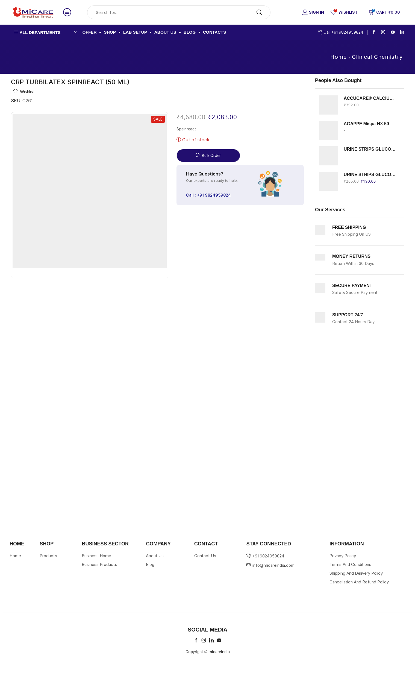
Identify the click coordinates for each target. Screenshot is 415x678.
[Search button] (259, 12)
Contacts (214, 32)
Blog (190, 32)
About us (165, 32)
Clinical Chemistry (377, 57)
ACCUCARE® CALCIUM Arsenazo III (371, 98)
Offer (90, 32)
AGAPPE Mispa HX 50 (366, 123)
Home (338, 57)
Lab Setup (135, 32)
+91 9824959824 (268, 556)
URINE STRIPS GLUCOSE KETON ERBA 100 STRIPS (371, 149)
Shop (110, 32)
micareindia (219, 651)
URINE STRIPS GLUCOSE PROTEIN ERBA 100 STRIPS (371, 174)
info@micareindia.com (273, 565)
